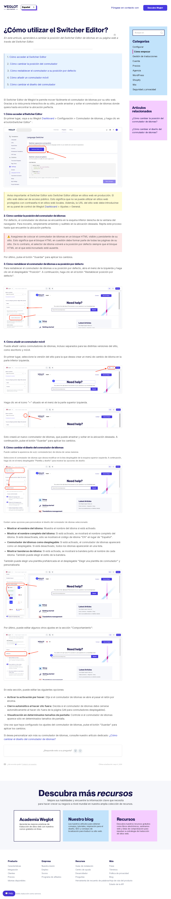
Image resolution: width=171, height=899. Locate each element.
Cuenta (136, 61)
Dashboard (48, 118)
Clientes (11, 873)
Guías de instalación (84, 866)
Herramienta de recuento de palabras (92, 880)
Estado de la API (116, 884)
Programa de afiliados (51, 877)
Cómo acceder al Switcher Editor (27, 57)
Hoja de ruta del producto (120, 880)
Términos (113, 869)
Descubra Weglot (155, 8)
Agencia (137, 70)
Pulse (111, 866)
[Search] (148, 32)
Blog (111, 877)
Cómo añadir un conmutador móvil (29, 77)
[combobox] (28, 7)
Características (14, 866)
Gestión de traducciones (145, 56)
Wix (134, 84)
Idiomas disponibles (16, 880)
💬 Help (9, 893)
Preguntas (80, 877)
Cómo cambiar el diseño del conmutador (32, 84)
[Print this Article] (115, 35)
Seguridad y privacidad (144, 89)
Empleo (45, 869)
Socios (45, 873)
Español (26, 7)
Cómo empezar (142, 51)
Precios (136, 65)
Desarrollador (81, 873)
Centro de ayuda (83, 869)
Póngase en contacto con (125, 7)
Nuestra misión (48, 866)
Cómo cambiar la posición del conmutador (33, 63)
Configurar (138, 47)
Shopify (137, 80)
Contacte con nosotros (29, 764)
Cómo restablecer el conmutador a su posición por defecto (43, 70)
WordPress (138, 75)
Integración (13, 869)
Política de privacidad (119, 873)
